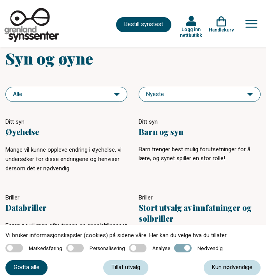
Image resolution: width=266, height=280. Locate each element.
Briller (12, 197)
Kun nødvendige (232, 267)
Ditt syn (15, 121)
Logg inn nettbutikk (191, 32)
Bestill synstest (143, 24)
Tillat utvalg (125, 267)
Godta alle (26, 267)
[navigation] (66, 94)
